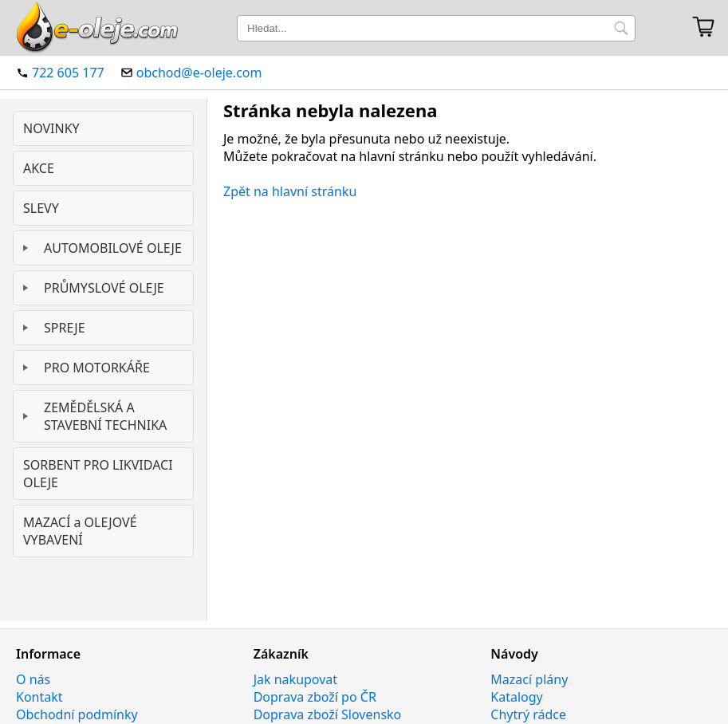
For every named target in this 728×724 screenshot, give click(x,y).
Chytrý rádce (528, 714)
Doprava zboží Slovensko (328, 714)
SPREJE (64, 327)
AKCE (38, 168)
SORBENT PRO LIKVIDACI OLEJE (98, 473)
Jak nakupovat (295, 679)
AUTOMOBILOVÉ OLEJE (113, 248)
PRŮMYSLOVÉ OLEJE (104, 288)
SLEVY (41, 208)
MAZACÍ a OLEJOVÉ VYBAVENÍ (80, 531)
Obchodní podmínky (77, 714)
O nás (33, 679)
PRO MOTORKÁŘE (97, 367)
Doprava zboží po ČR (315, 697)
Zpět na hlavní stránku (289, 191)
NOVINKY (51, 128)
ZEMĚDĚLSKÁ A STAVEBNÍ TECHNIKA (105, 416)
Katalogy (516, 697)
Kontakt (39, 697)
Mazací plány (529, 679)
